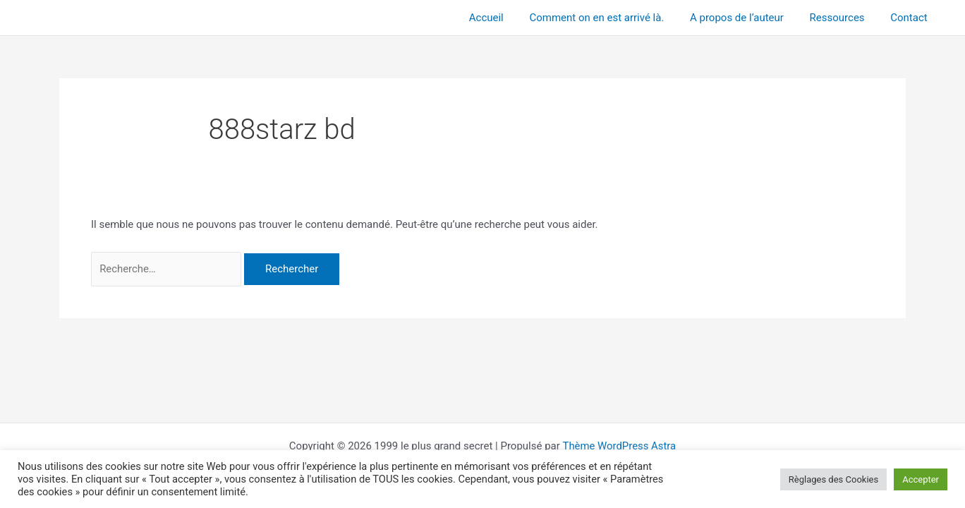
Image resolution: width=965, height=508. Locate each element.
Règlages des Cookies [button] (833, 479)
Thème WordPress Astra (619, 446)
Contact (911, 17)
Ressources (844, 17)
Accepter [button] (920, 479)
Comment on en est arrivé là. (613, 17)
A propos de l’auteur (749, 17)
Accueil (507, 17)
